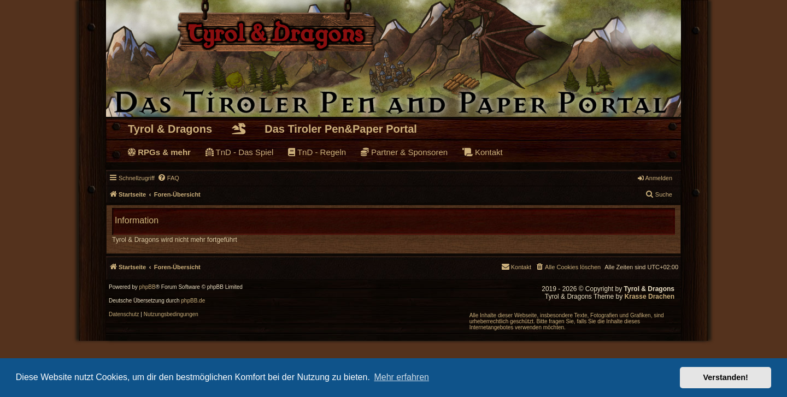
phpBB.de (193, 301)
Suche (658, 194)
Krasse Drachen (649, 296)
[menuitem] (168, 178)
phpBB (147, 287)
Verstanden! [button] (725, 377)
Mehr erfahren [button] (401, 377)
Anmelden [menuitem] (655, 178)
